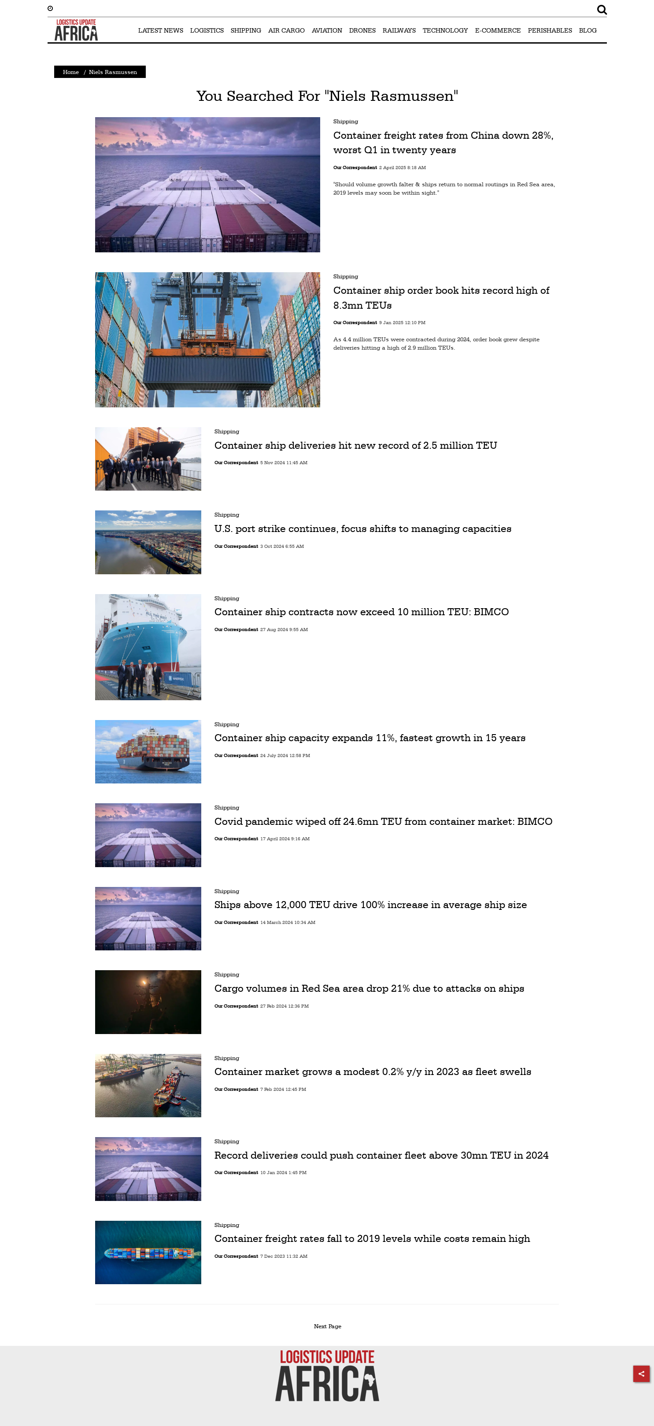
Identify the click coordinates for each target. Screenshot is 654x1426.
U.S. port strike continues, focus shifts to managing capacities (363, 528)
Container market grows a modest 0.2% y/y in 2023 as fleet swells (373, 1071)
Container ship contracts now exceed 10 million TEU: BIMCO (361, 612)
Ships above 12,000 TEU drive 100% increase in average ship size (370, 904)
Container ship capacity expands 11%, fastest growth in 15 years (370, 737)
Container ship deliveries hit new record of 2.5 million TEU (355, 445)
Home (71, 71)
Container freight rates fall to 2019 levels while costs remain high (372, 1238)
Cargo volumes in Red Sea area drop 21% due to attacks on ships (369, 988)
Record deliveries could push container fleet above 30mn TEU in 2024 (381, 1155)
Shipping (345, 121)
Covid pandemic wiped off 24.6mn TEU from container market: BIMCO (383, 821)
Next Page (329, 1326)
